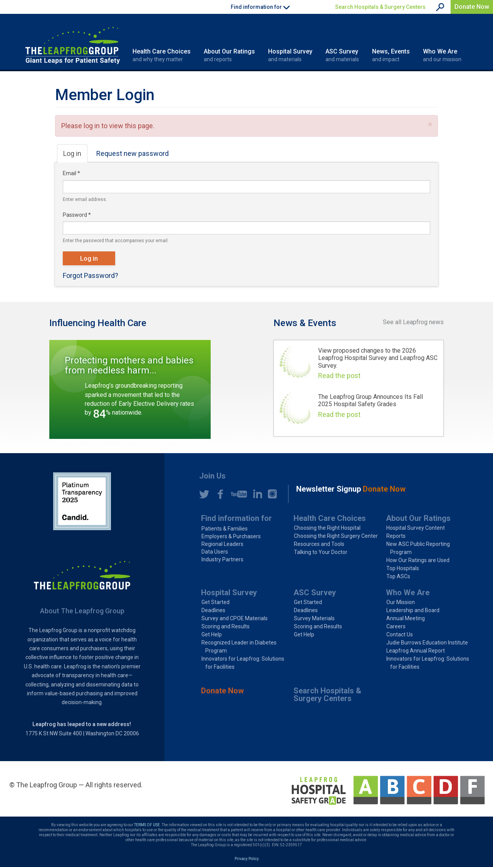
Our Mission (400, 602)
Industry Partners (222, 559)
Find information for (236, 518)
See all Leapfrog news (413, 322)
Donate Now (471, 6)
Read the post (339, 376)
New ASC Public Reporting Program (418, 548)
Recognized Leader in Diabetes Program (239, 646)
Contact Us (399, 634)
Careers (396, 626)
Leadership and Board (412, 610)
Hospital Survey (290, 55)
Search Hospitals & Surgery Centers (380, 7)
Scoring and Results (225, 626)
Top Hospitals (402, 568)
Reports (396, 536)
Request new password (132, 153)
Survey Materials (314, 618)
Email (71, 173)
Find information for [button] (260, 7)
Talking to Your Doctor (320, 552)
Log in (75, 156)
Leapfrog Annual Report (415, 651)
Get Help (211, 634)
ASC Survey (342, 55)
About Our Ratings (229, 55)
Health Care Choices (161, 55)
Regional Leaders (222, 544)
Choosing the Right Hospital (327, 528)
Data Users (214, 552)
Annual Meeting (405, 618)
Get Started (215, 602)
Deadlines (213, 610)
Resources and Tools (319, 544)
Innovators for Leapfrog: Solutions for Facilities (242, 663)
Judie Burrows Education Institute (427, 642)
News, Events (391, 55)
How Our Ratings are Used (417, 560)
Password (77, 215)
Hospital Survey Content (415, 528)
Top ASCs (398, 576)
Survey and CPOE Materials (234, 618)
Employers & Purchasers (231, 536)
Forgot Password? (90, 275)
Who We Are (442, 55)
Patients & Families (224, 529)
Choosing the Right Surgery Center (336, 536)
